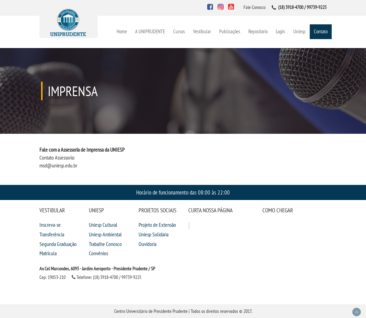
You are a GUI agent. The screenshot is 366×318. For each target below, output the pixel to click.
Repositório (258, 31)
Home (122, 31)
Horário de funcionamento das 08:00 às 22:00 (183, 192)
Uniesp (299, 31)
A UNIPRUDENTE (150, 31)
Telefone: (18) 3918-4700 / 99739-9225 (106, 277)
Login (280, 31)
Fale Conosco (254, 7)
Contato (321, 31)
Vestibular (202, 31)
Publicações (229, 31)
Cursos (179, 31)
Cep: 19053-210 (52, 277)
